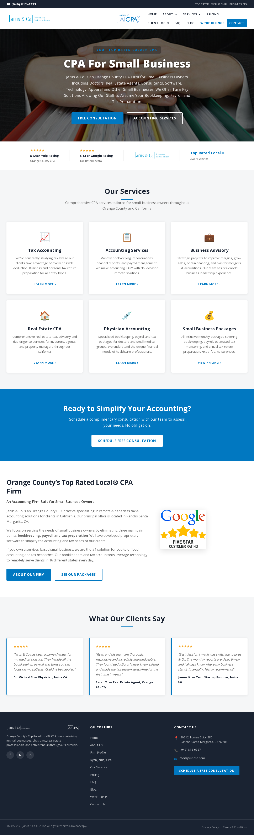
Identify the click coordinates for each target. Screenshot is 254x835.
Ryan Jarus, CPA (101, 760)
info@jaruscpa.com (192, 758)
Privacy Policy (210, 827)
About (170, 14)
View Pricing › (209, 363)
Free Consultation (97, 118)
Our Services (98, 767)
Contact (236, 23)
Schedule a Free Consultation (206, 770)
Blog (190, 23)
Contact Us (97, 804)
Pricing (213, 14)
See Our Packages (78, 574)
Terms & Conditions (235, 827)
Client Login (158, 23)
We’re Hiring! (212, 23)
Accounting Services (154, 118)
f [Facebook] (10, 755)
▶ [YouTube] (20, 755)
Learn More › (45, 284)
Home (152, 14)
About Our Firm (29, 574)
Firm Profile (98, 752)
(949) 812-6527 (23, 4)
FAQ (178, 23)
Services (192, 14)
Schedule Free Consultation (127, 440)
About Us (96, 745)
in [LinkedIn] (30, 755)
